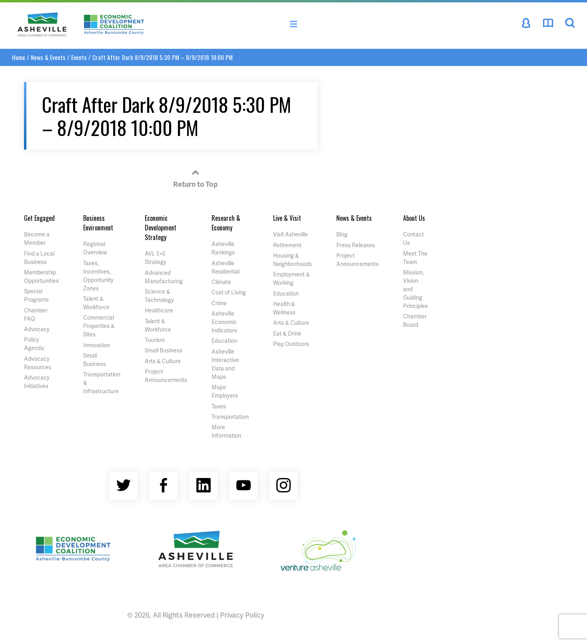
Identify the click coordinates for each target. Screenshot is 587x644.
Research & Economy (226, 222)
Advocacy (37, 329)
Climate (221, 282)
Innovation (96, 345)
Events (79, 57)
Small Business (163, 350)
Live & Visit (287, 218)
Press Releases (355, 245)
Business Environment (98, 222)
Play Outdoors (291, 344)
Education (224, 340)
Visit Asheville (290, 234)
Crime (219, 303)
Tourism (155, 340)
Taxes (219, 406)
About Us (414, 218)
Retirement (287, 245)
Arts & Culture (163, 361)
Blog (341, 234)
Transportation (230, 416)
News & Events (48, 57)
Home (18, 57)
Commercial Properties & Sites (99, 326)
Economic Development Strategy (160, 227)
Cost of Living (229, 292)
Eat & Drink (287, 333)
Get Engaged (39, 218)
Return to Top (195, 177)
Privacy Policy (242, 615)
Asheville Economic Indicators (224, 322)
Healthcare (159, 310)
